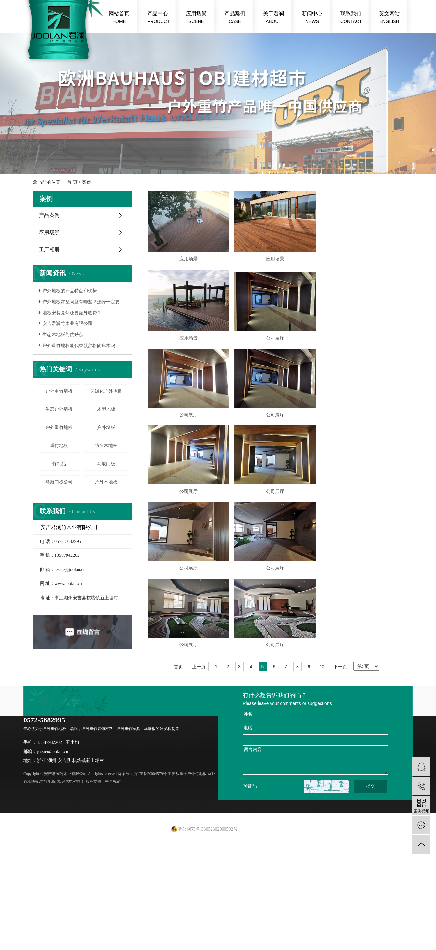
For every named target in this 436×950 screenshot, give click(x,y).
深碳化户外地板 (106, 391)
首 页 (72, 182)
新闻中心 (312, 18)
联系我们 (351, 18)
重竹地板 (59, 445)
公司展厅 (278, 341)
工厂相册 (49, 249)
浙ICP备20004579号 (150, 782)
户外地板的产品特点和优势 (69, 290)
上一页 (199, 675)
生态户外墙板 (59, 409)
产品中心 (158, 18)
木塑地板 (106, 409)
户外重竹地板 (59, 427)
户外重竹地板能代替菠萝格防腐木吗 (78, 345)
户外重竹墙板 (59, 391)
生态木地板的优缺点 (62, 334)
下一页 (340, 675)
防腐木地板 (106, 445)
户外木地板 (106, 482)
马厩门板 (106, 463)
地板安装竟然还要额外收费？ (72, 312)
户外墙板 (106, 427)
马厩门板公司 (59, 482)
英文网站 (389, 18)
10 (322, 675)
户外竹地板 (197, 782)
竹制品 (59, 463)
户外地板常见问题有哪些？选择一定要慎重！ (84, 301)
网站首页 (119, 18)
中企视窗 (113, 790)
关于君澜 (273, 18)
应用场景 (196, 18)
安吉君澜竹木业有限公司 (67, 323)
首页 (178, 675)
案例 (86, 182)
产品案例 (234, 18)
